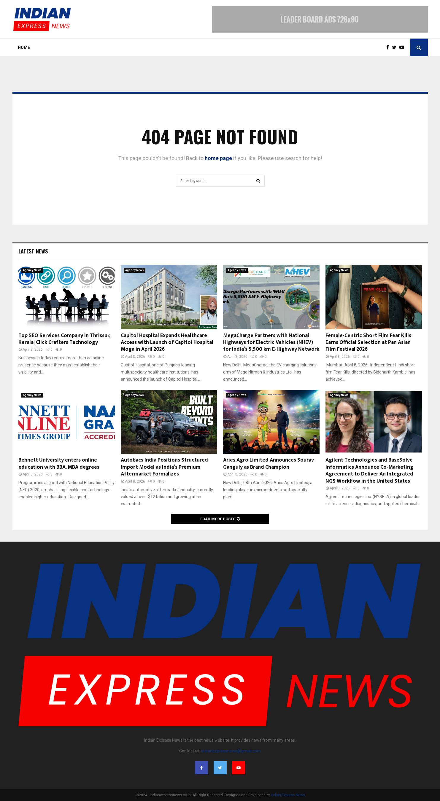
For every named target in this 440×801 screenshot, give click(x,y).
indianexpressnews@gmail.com (231, 751)
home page (218, 158)
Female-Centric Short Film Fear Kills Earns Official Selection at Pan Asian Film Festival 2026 (368, 342)
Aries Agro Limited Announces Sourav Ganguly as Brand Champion (268, 463)
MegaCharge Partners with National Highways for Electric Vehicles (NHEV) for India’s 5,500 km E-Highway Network (271, 342)
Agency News (32, 270)
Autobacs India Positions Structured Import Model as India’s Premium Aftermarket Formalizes (164, 467)
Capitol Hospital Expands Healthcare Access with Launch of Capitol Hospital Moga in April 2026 (167, 342)
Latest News (33, 251)
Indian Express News (288, 795)
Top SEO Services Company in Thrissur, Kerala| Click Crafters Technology (64, 339)
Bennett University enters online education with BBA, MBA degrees (58, 463)
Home (24, 47)
